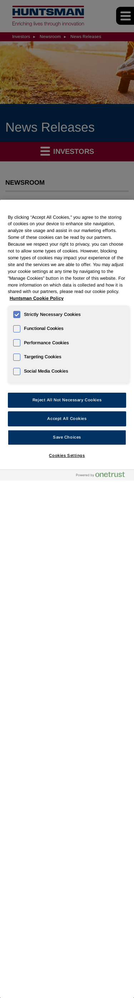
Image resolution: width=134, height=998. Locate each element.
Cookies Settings (67, 455)
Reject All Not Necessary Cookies (67, 400)
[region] (67, 599)
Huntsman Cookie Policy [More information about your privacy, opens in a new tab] (37, 298)
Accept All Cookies (66, 418)
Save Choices (67, 437)
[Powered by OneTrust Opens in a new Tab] (103, 476)
